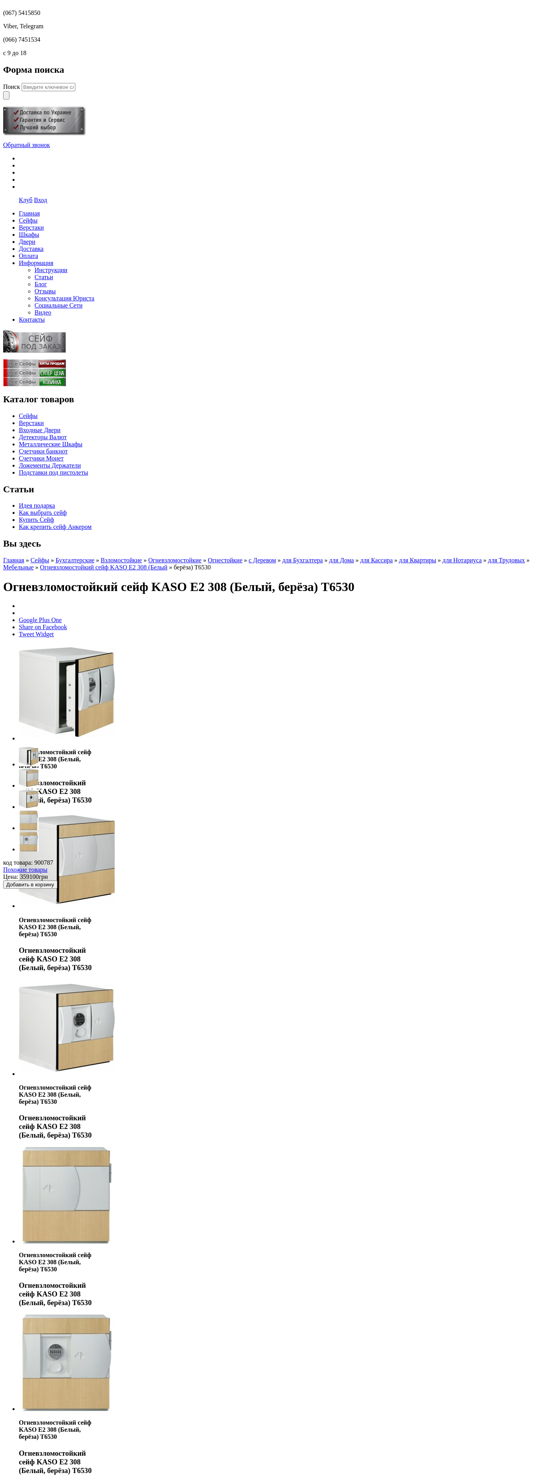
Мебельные (18, 567)
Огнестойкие (225, 560)
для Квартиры (417, 560)
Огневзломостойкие (175, 560)
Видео (43, 312)
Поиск (12, 86)
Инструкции (51, 270)
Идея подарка (37, 505)
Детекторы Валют (43, 437)
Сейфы (28, 415)
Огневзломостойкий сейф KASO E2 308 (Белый (104, 567)
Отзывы (45, 291)
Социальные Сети (58, 305)
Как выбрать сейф (43, 512)
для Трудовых (506, 560)
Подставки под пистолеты (53, 472)
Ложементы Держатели (50, 465)
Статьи (44, 277)
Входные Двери (39, 430)
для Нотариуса (462, 560)
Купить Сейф (36, 519)
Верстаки (31, 423)
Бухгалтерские (74, 560)
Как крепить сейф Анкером (55, 526)
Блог (41, 284)
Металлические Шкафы (50, 444)
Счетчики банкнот (43, 451)
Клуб (26, 200)
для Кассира (376, 560)
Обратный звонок (26, 145)
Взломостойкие (121, 560)
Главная (13, 560)
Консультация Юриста (64, 298)
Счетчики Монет (41, 458)
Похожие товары (25, 869)
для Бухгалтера (302, 560)
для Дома (341, 560)
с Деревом (262, 560)
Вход (40, 200)
